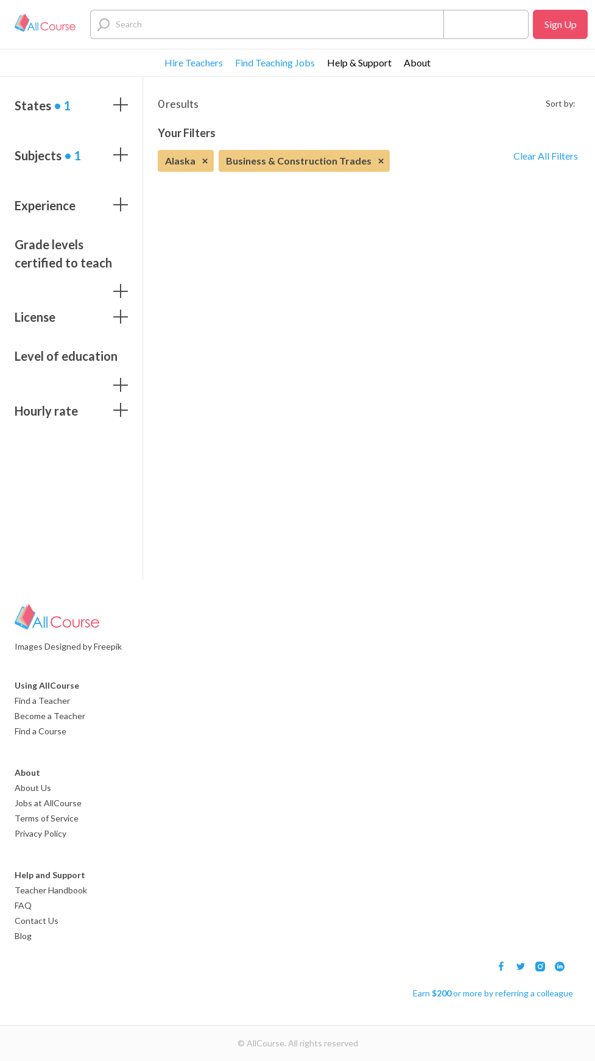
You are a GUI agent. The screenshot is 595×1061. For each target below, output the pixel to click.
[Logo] (45, 24)
